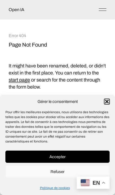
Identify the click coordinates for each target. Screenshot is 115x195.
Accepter (57, 157)
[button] (107, 101)
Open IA (16, 9)
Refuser (57, 172)
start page (19, 80)
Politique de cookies (55, 188)
